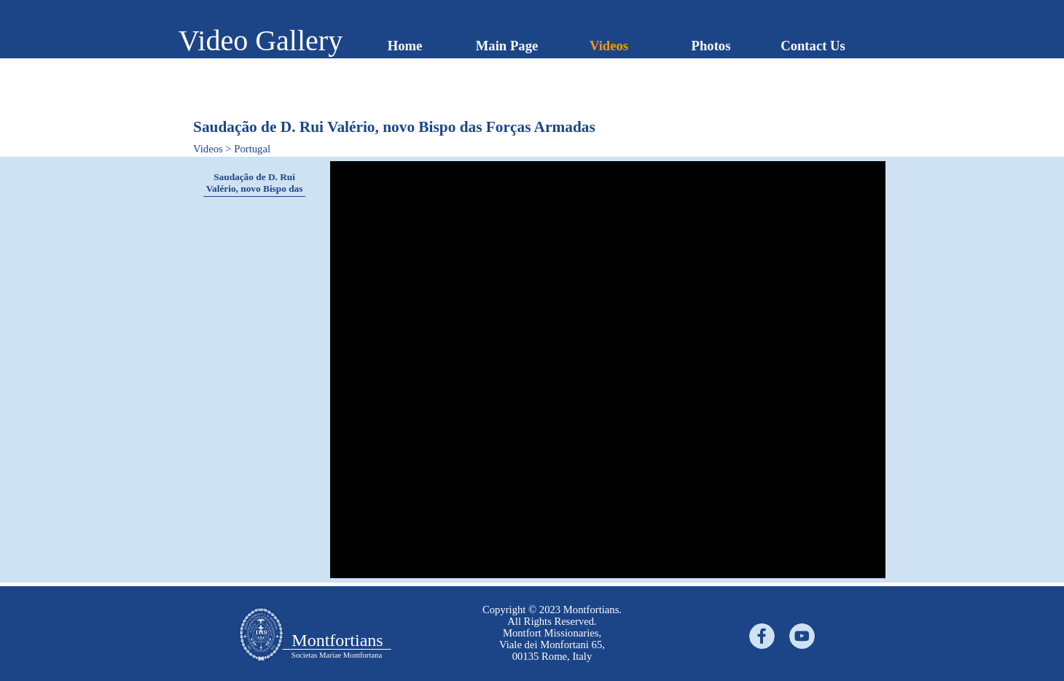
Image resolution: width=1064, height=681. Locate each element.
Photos (711, 45)
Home (405, 45)
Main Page (507, 45)
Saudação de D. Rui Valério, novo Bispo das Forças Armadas (254, 188)
